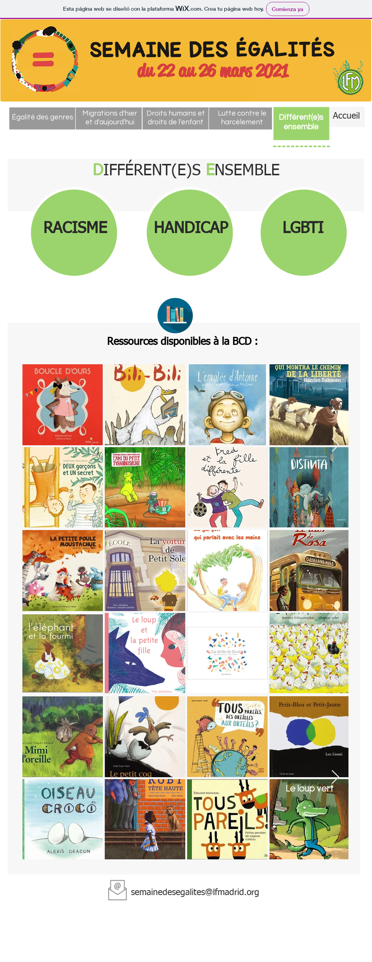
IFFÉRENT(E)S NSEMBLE (186, 171)
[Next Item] (335, 445)
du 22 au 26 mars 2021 (212, 70)
